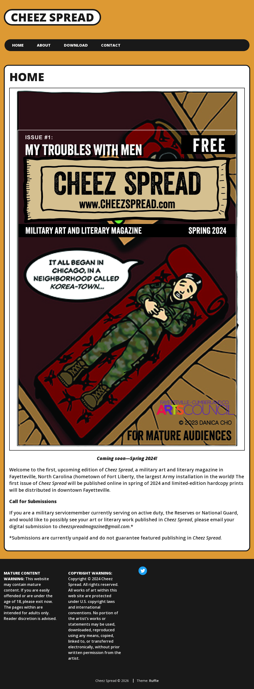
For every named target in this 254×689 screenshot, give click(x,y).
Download (76, 45)
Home (18, 45)
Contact (110, 45)
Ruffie (154, 680)
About (44, 45)
